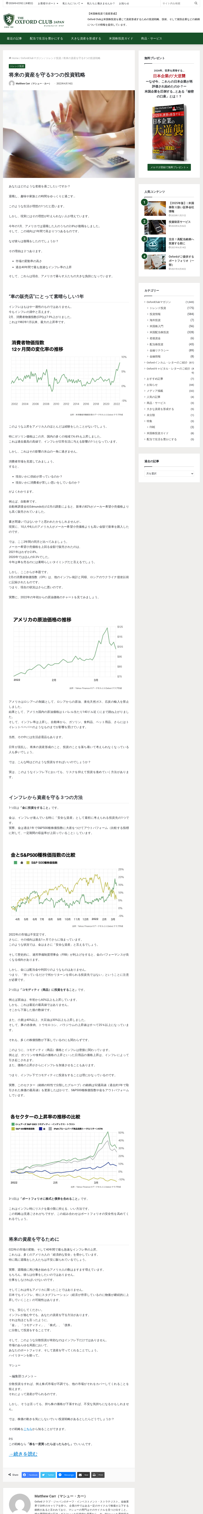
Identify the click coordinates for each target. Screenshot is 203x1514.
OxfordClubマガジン (32, 58)
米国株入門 (156, 326)
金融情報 (155, 356)
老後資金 (155, 338)
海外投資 (155, 320)
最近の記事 (14, 38)
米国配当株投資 (159, 332)
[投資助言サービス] (155, 227)
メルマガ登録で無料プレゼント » (169, 167)
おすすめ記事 (155, 378)
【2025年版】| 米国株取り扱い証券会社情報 (181, 207)
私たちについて (71, 3)
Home (14, 58)
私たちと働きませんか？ (101, 3)
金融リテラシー (159, 350)
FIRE (152, 427)
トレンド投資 (53, 58)
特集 (149, 421)
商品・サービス (151, 38)
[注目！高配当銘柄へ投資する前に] (155, 244)
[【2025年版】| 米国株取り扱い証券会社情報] (155, 208)
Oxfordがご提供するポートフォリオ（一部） (181, 260)
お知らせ (124, 3)
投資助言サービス (180, 221)
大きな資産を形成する (86, 38)
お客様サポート (47, 3)
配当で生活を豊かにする (46, 38)
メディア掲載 (155, 390)
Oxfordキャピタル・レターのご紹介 (168, 368)
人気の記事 (153, 396)
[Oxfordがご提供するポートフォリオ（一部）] (155, 262)
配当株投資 (156, 344)
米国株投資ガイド (121, 38)
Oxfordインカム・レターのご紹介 (167, 362)
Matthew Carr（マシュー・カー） (33, 83)
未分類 (151, 415)
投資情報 (155, 314)
